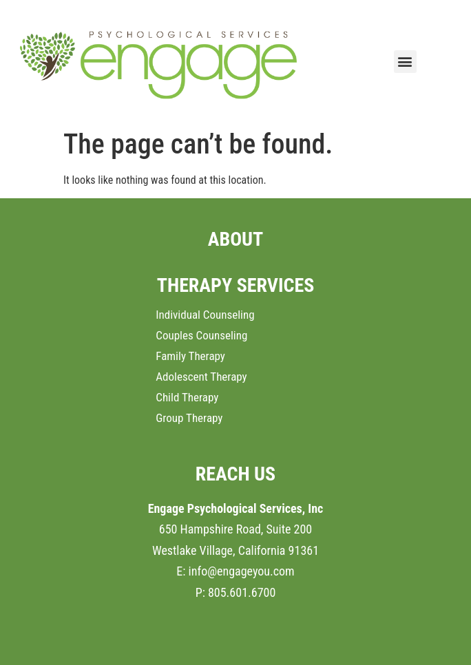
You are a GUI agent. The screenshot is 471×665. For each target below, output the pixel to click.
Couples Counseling (201, 335)
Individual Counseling (205, 314)
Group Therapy (189, 418)
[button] (405, 61)
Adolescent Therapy (201, 376)
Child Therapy (187, 397)
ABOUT (236, 239)
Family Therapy (190, 356)
